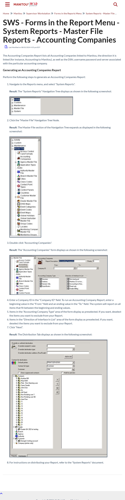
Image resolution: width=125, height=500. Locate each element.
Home (6, 13)
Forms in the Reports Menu (68, 13)
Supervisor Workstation (38, 13)
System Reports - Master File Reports (104, 13)
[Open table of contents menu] (8, 4)
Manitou (18, 13)
